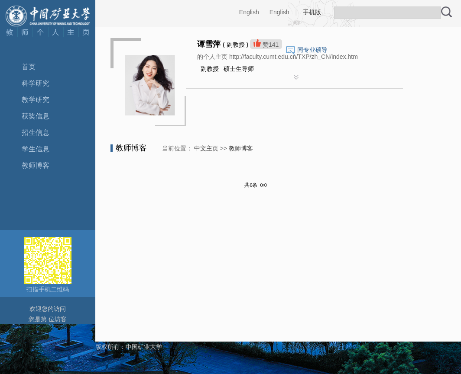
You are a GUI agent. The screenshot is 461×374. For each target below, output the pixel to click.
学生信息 (35, 149)
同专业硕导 (312, 49)
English (249, 12)
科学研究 (35, 83)
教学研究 (35, 99)
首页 (29, 66)
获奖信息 (35, 116)
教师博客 (35, 165)
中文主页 (206, 148)
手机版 (312, 12)
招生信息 (35, 132)
